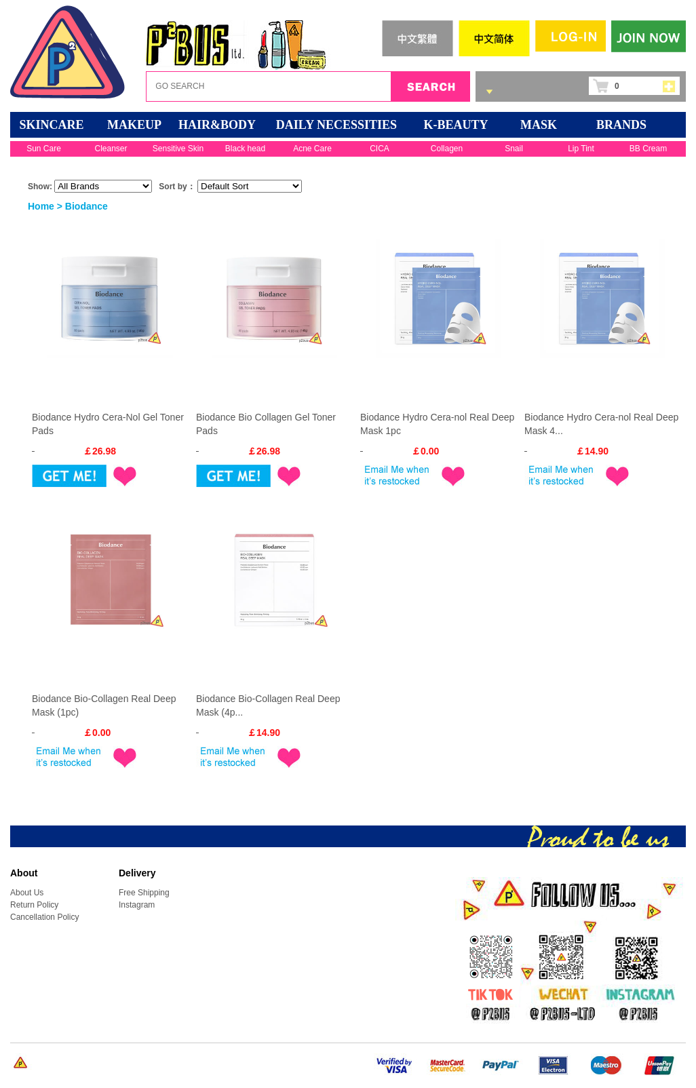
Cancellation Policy (44, 917)
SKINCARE (51, 125)
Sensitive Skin (178, 148)
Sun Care (43, 148)
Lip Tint (581, 148)
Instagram (137, 905)
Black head (245, 148)
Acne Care (312, 148)
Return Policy (34, 905)
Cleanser (110, 148)
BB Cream (648, 148)
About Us (26, 892)
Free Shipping (144, 892)
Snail (514, 148)
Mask (538, 125)
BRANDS (621, 125)
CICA (379, 148)
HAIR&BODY (217, 125)
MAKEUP (134, 125)
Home (41, 206)
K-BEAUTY (455, 125)
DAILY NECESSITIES (336, 125)
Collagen (447, 148)
